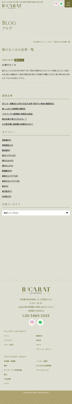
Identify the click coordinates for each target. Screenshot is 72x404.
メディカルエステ (42, 370)
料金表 (38, 340)
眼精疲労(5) (7, 170)
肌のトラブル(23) (9, 155)
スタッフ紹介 (9, 344)
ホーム (6, 336)
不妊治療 (7, 379)
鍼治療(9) (6, 150)
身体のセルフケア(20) (11, 181)
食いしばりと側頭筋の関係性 (13, 108)
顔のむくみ (19, 60)
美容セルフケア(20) (10, 175)
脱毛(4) (5, 186)
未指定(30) (6, 196)
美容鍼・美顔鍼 (9, 361)
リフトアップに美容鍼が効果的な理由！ (17, 113)
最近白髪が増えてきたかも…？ (14, 119)
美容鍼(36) (6, 140)
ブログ (38, 344)
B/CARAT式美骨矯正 (44, 365)
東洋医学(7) (7, 191)
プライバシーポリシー (44, 349)
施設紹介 (39, 336)
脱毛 (5, 374)
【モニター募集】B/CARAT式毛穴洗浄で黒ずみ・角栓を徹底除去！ (28, 103)
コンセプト (8, 340)
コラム (6, 383)
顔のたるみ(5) (7, 160)
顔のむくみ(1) (7, 165)
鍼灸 (5, 365)
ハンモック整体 (41, 361)
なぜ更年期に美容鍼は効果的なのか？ (17, 124)
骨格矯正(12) (7, 145)
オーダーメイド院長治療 (13, 370)
